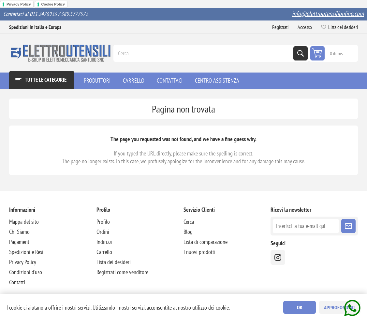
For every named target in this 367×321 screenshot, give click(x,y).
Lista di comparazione (206, 242)
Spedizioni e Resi (26, 252)
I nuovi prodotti (199, 252)
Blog (188, 231)
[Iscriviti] (306, 226)
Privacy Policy (19, 4)
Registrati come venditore (122, 272)
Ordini (102, 231)
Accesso (305, 27)
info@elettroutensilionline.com (328, 13)
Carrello (104, 252)
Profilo (103, 221)
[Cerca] (204, 53)
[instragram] (278, 257)
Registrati (280, 27)
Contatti (17, 282)
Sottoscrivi (348, 226)
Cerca (300, 53)
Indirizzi (104, 242)
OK (299, 307)
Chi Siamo (19, 231)
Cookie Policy (53, 4)
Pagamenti (20, 242)
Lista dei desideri (113, 262)
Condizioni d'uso (25, 272)
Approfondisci (340, 307)
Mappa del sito (24, 221)
